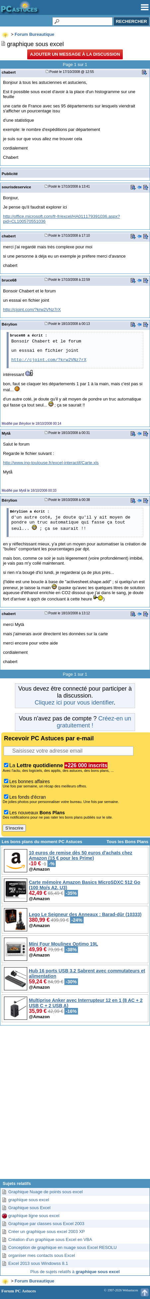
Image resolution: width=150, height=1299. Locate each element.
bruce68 (9, 280)
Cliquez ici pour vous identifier (74, 702)
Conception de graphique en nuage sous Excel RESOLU (62, 1247)
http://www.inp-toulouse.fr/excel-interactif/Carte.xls (51, 462)
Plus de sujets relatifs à (74, 1271)
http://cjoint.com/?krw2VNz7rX (32, 309)
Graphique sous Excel (29, 1207)
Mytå (6, 433)
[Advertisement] (75, 1104)
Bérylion (9, 324)
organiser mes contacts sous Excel (41, 1255)
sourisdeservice (16, 187)
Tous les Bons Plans (127, 841)
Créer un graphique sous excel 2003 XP (46, 1231)
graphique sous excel (28, 1199)
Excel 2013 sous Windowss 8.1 (38, 1263)
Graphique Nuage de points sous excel (45, 1191)
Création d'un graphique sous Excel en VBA (50, 1239)
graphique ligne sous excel (33, 1215)
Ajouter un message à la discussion (75, 54)
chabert (9, 72)
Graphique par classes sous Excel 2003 (46, 1223)
